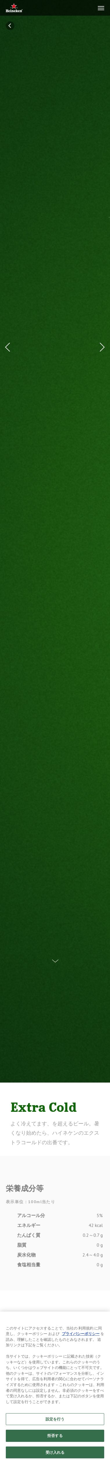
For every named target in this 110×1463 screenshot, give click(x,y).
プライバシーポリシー (81, 1338)
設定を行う (55, 1423)
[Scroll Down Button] (55, 956)
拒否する (55, 1440)
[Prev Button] (9, 346)
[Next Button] (100, 346)
